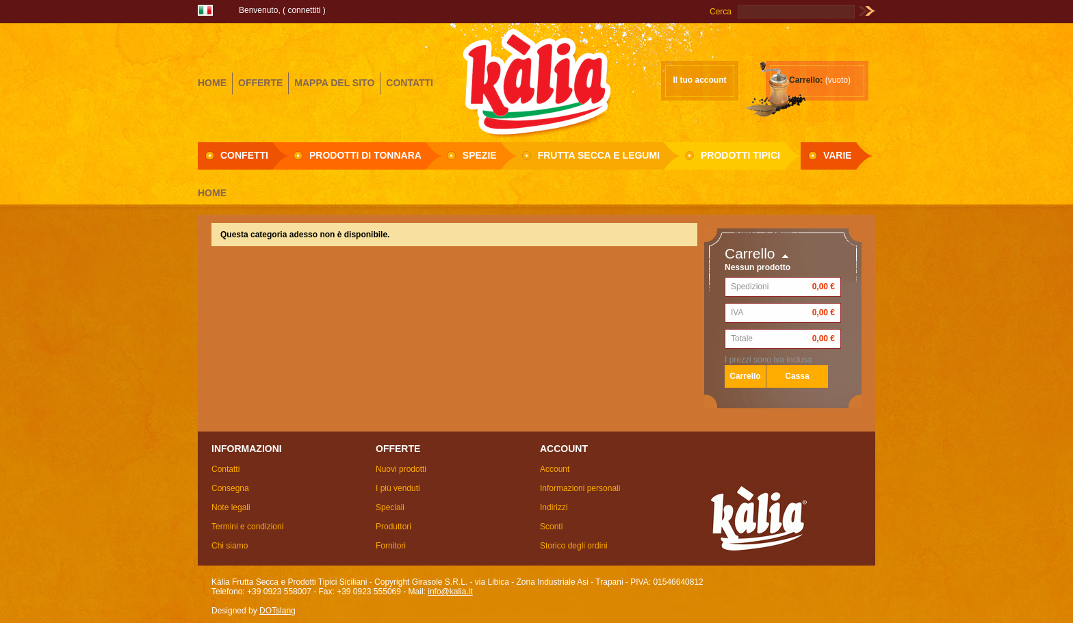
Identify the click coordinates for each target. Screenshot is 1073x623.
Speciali (390, 507)
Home (212, 192)
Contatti (225, 469)
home (212, 82)
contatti (409, 82)
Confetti (244, 155)
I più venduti (398, 488)
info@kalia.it (450, 591)
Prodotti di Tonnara (365, 155)
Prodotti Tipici (740, 155)
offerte (260, 82)
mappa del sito (334, 82)
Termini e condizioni (247, 526)
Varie (837, 155)
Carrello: (806, 80)
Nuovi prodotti (401, 469)
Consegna (230, 488)
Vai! (866, 11)
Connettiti (303, 10)
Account (554, 469)
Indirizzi (554, 507)
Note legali (230, 507)
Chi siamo (229, 546)
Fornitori (391, 546)
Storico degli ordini (574, 546)
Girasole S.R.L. (536, 81)
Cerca (721, 11)
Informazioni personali (580, 488)
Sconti (551, 526)
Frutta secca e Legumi (599, 155)
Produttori (393, 526)
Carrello (750, 253)
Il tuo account (700, 80)
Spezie (480, 155)
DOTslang (277, 610)
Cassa (797, 376)
